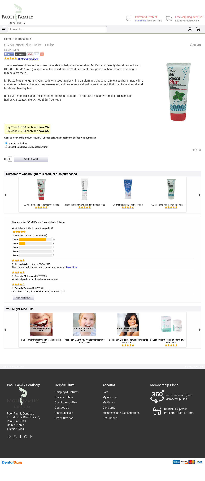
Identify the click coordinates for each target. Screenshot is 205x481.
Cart (105, 392)
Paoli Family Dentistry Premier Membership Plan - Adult (128, 341)
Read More (71, 267)
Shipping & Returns (66, 392)
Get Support (110, 418)
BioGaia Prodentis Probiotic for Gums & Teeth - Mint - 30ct (171, 341)
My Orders (109, 402)
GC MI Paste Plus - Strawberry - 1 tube (41, 204)
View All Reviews (23, 298)
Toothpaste (22, 39)
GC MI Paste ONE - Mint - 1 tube (128, 204)
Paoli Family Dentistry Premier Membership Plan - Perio (41, 341)
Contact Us (62, 407)
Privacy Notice (64, 397)
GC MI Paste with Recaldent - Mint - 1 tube (171, 204)
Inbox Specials (64, 413)
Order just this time (16, 143)
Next (199, 194)
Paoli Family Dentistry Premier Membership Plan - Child (84, 341)
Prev (5, 194)
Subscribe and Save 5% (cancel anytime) (26, 146)
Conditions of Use (66, 402)
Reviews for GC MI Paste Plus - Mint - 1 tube (38, 222)
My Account (110, 397)
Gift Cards (109, 407)
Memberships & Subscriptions (121, 413)
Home (7, 39)
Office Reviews (64, 418)
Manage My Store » (195, 366)
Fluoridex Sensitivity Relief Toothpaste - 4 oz (84, 204)
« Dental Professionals (12, 366)
